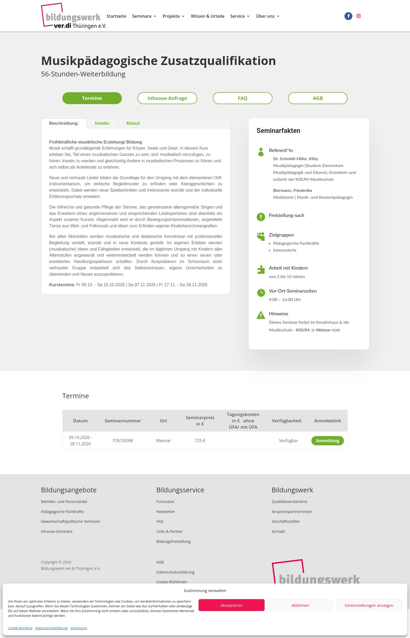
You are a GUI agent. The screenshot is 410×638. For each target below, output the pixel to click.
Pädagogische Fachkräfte (62, 511)
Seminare (141, 16)
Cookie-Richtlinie (20, 628)
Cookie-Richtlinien (171, 581)
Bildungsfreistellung (173, 541)
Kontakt (278, 531)
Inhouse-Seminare (56, 531)
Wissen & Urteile (207, 16)
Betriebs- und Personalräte (64, 501)
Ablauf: (133, 123)
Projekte (171, 16)
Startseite (116, 16)
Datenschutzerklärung (51, 628)
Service (237, 16)
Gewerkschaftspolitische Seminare (70, 521)
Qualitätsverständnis (289, 501)
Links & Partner (169, 531)
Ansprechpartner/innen (292, 511)
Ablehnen (300, 605)
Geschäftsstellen (286, 521)
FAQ (243, 98)
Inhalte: (102, 123)
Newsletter (165, 511)
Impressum (79, 628)
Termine (92, 98)
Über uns (265, 16)
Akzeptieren (231, 605)
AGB (318, 98)
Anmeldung (327, 440)
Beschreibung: (64, 123)
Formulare (165, 501)
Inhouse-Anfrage (167, 98)
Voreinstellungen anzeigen (369, 605)
